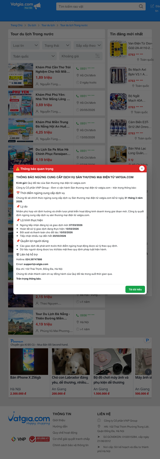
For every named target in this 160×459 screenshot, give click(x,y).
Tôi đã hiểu (135, 289)
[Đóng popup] (142, 168)
